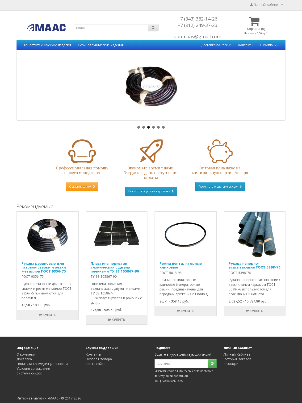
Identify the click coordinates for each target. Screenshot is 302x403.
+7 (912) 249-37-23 (197, 25)
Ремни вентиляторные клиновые (180, 265)
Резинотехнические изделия (101, 45)
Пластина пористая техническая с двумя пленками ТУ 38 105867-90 (115, 267)
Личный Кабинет (237, 354)
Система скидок (29, 373)
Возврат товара (99, 359)
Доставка (24, 359)
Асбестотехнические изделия (47, 45)
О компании (269, 45)
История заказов (237, 359)
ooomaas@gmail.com (197, 36)
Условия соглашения (33, 368)
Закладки (231, 363)
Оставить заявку (82, 187)
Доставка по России (216, 45)
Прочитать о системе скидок (220, 187)
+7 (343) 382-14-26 (197, 19)
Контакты (245, 45)
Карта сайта (95, 363)
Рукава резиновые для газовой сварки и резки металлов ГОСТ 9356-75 (43, 267)
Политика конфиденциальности (42, 363)
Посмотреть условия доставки (151, 191)
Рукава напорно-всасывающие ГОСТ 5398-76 (255, 265)
